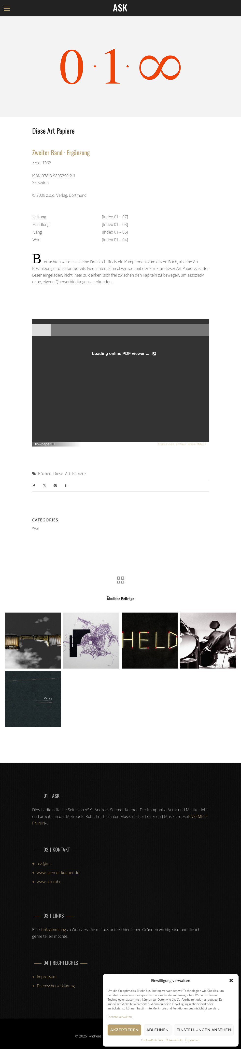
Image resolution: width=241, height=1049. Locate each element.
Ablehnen (157, 1029)
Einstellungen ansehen (204, 1029)
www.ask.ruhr (49, 881)
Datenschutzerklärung (56, 986)
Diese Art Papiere (69, 473)
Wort (35, 528)
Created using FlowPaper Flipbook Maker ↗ (182, 444)
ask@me (44, 863)
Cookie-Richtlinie (152, 1040)
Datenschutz (174, 1040)
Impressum (192, 1040)
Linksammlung (53, 929)
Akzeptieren (124, 1029)
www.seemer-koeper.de (58, 872)
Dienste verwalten (120, 1017)
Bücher (44, 473)
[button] (231, 980)
